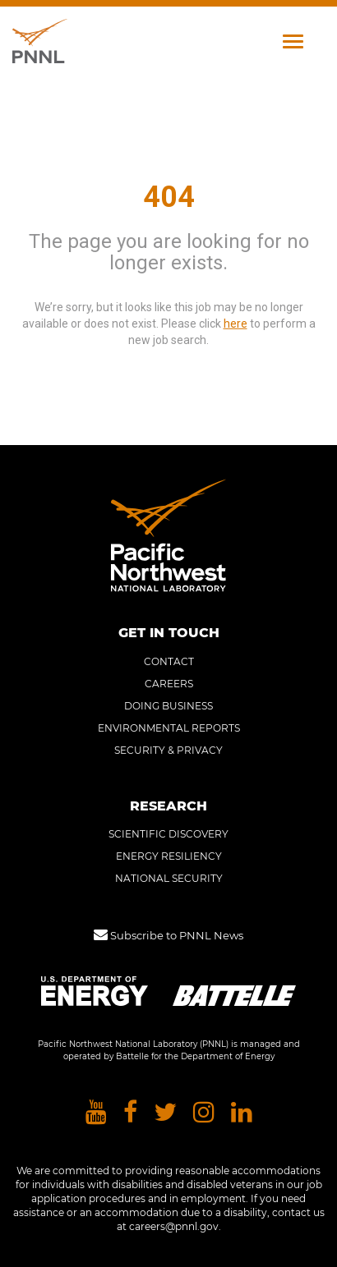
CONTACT (169, 661)
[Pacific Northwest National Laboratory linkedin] (241, 1113)
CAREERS (169, 683)
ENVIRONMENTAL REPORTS (169, 728)
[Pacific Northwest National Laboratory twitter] (165, 1113)
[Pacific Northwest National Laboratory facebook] (130, 1113)
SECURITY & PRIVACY (168, 750)
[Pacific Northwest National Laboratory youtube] (96, 1113)
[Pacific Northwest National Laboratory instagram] (204, 1113)
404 (169, 197)
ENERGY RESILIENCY (169, 856)
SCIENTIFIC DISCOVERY (168, 834)
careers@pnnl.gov (174, 1226)
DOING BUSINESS (168, 706)
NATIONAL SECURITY (169, 878)
